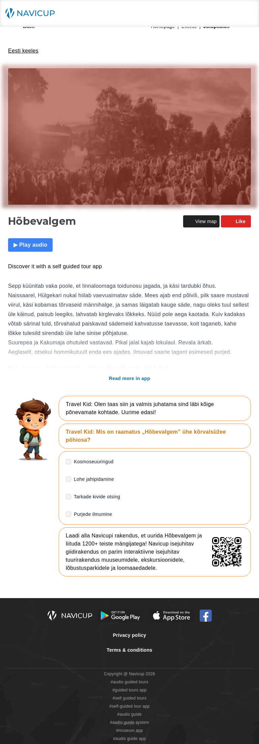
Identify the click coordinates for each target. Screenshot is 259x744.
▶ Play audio (30, 245)
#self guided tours (130, 698)
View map (201, 221)
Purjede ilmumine (93, 514)
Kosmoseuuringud (94, 461)
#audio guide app (129, 738)
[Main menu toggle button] (247, 13)
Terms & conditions (129, 650)
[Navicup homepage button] (32, 13)
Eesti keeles (23, 51)
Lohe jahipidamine (94, 479)
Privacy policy (129, 635)
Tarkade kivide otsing (97, 496)
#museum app (129, 730)
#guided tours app (129, 690)
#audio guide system (129, 722)
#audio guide (129, 714)
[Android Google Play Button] (120, 615)
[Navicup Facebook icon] (206, 616)
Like (236, 221)
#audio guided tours (129, 682)
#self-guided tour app (129, 706)
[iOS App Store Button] (171, 615)
